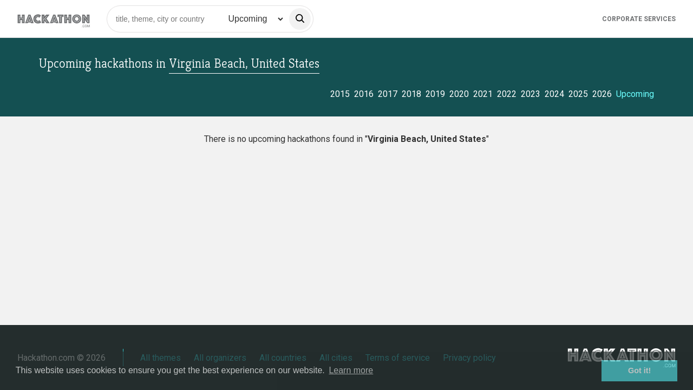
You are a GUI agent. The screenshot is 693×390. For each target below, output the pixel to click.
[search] (300, 19)
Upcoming (635, 94)
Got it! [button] (639, 370)
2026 (602, 94)
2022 (507, 94)
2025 (578, 94)
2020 (459, 94)
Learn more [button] (351, 370)
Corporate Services (639, 19)
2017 (387, 94)
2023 (530, 94)
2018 (411, 94)
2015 (340, 94)
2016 (364, 94)
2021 (483, 94)
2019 (435, 94)
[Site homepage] (53, 19)
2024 (554, 94)
